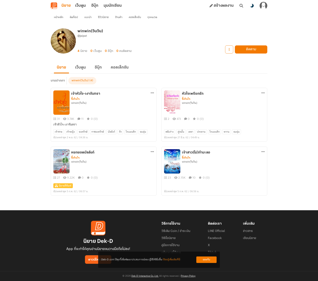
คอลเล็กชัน (135, 17)
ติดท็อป (74, 17)
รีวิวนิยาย (103, 17)
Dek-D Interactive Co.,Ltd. (145, 276)
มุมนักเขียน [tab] (113, 6)
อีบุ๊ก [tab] (94, 6)
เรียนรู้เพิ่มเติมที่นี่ (171, 259)
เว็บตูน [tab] (80, 6)
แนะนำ (87, 17)
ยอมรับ (206, 259)
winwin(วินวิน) (80, 80)
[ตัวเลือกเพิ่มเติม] (152, 92)
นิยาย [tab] (66, 6)
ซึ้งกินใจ (75, 99)
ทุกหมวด (152, 17)
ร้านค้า (118, 17)
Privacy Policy (188, 276)
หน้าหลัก (58, 17)
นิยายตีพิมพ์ (63, 185)
